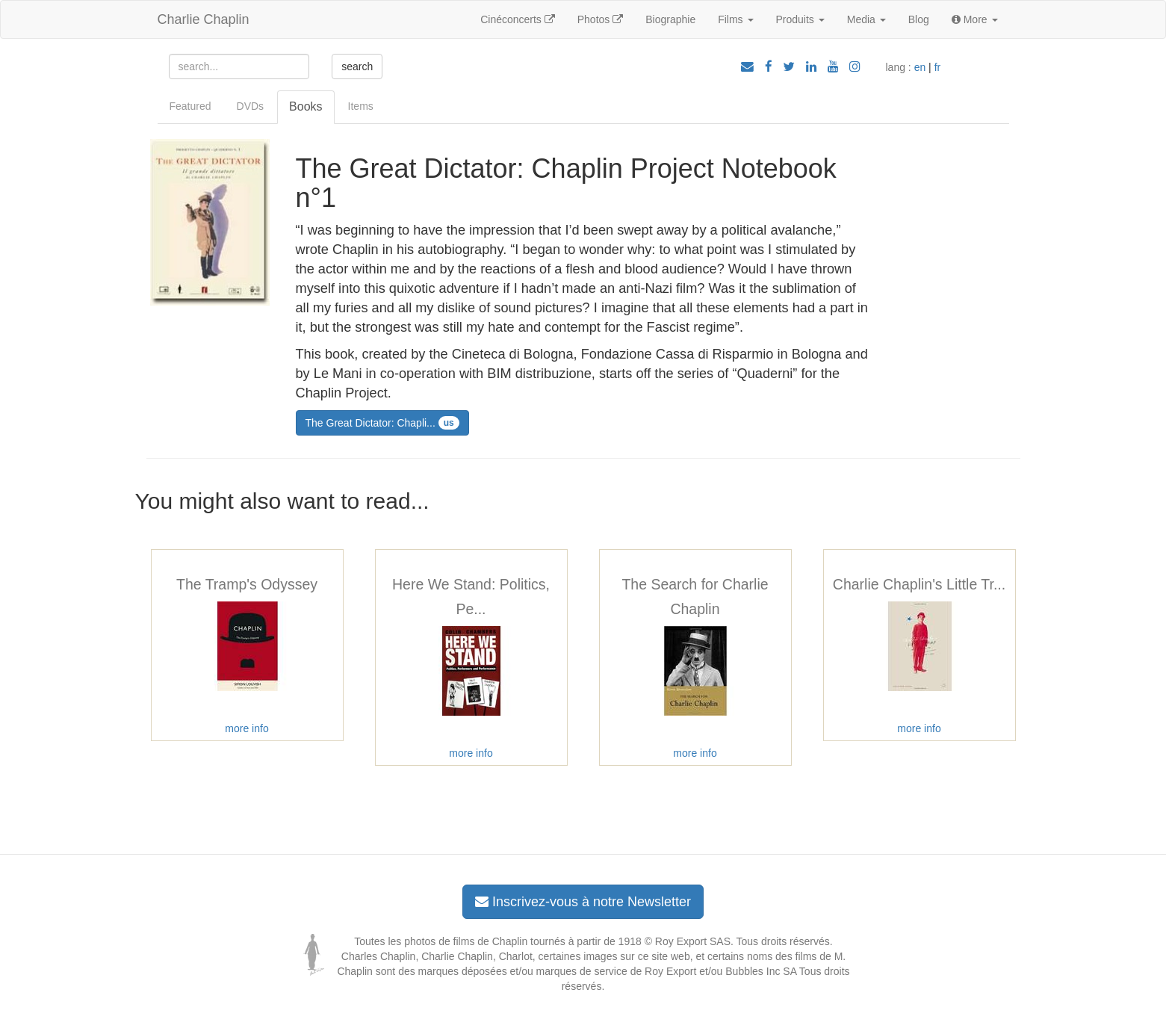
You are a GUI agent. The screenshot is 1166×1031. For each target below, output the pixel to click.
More (975, 19)
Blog (918, 19)
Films (735, 19)
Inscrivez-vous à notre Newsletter (583, 901)
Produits (800, 19)
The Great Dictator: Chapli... (382, 423)
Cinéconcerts (517, 19)
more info (246, 728)
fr (937, 67)
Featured (190, 106)
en (920, 67)
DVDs (250, 106)
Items (360, 106)
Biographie (670, 19)
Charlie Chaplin (203, 19)
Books (305, 106)
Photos (600, 19)
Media (866, 19)
